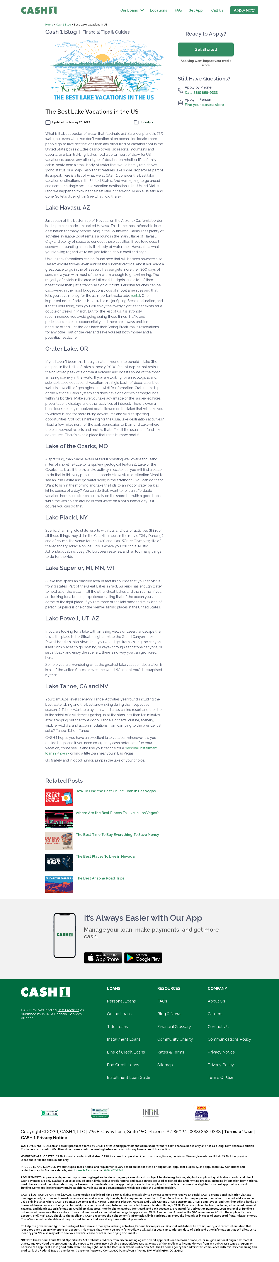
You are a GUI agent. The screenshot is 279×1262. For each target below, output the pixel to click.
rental (135, 296)
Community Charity (175, 1039)
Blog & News (169, 1013)
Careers (215, 1013)
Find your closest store (204, 105)
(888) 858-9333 (205, 1131)
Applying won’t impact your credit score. (206, 63)
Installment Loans (124, 1039)
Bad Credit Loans (123, 1064)
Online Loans (119, 1013)
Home (49, 24)
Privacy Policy (221, 1064)
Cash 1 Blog (64, 24)
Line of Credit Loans (126, 1052)
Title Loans (117, 1026)
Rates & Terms (170, 1052)
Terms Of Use (220, 1077)
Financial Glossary (174, 1026)
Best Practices (68, 1010)
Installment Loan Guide (128, 1077)
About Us (216, 1001)
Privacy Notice (221, 1052)
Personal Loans (121, 1001)
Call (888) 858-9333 (201, 93)
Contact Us (218, 1026)
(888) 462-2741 (113, 1170)
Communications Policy (229, 1039)
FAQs (162, 1001)
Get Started (205, 49)
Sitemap (165, 1064)
